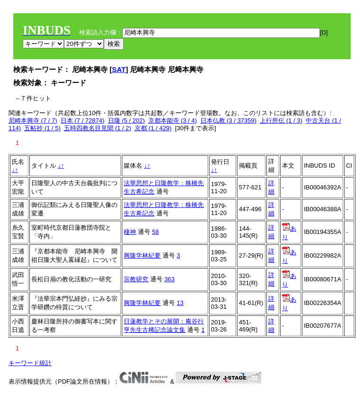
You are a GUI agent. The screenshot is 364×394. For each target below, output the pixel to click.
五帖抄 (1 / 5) (42, 128)
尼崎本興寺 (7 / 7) (33, 120)
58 (155, 231)
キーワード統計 (30, 363)
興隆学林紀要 (142, 255)
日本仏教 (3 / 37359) (228, 120)
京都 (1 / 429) (153, 128)
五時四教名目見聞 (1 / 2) (97, 128)
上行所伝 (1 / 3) (281, 120)
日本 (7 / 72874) (83, 120)
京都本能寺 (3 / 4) (172, 120)
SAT (119, 69)
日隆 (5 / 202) (126, 120)
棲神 (130, 231)
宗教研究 (136, 279)
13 (180, 302)
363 (169, 279)
